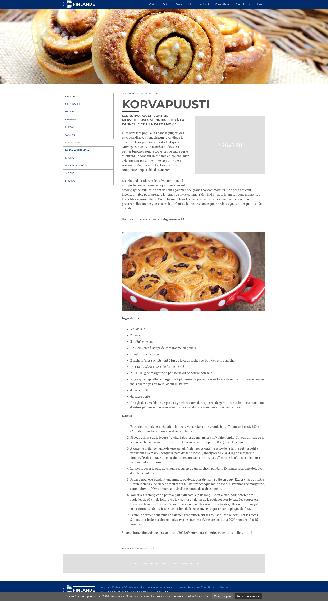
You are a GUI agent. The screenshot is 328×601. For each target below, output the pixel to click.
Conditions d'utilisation (215, 587)
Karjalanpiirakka (77, 150)
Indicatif (204, 4)
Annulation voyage (155, 591)
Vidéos (69, 173)
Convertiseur (222, 4)
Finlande (128, 93)
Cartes (153, 4)
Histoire (70, 96)
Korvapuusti (73, 142)
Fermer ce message (248, 596)
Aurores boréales (77, 165)
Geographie (73, 103)
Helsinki (70, 111)
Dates (166, 4)
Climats (70, 126)
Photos (70, 180)
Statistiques (243, 4)
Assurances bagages (126, 591)
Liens (259, 4)
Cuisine (70, 134)
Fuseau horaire (184, 4)
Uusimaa (71, 119)
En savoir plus (222, 596)
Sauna (69, 157)
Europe (105, 591)
